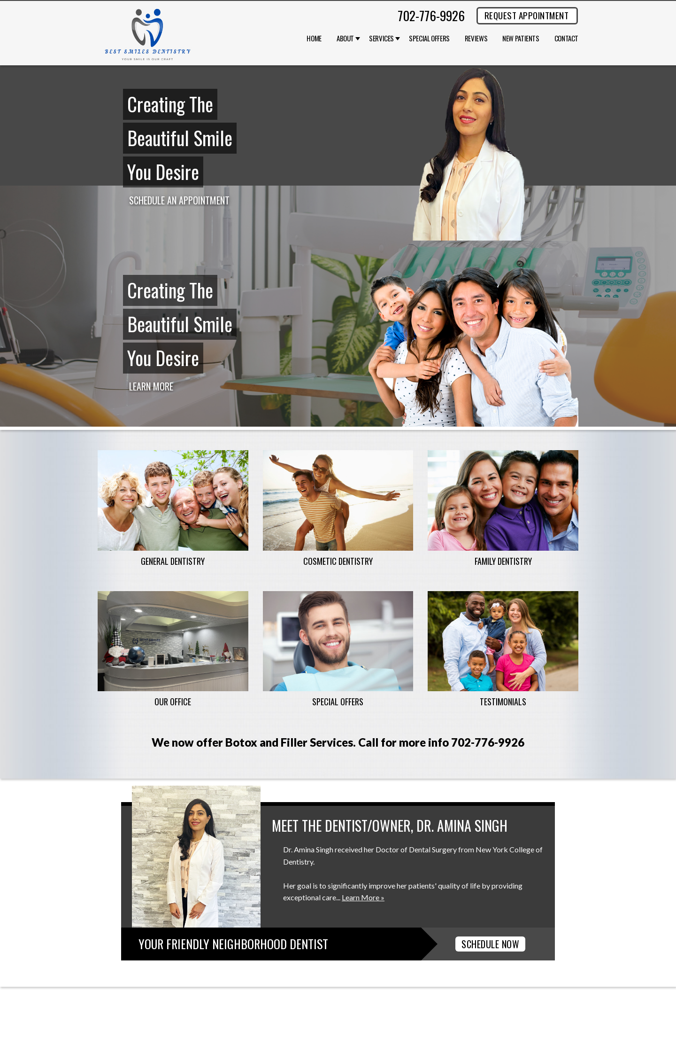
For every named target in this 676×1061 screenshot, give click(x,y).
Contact (566, 38)
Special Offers (429, 38)
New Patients (520, 38)
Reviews (476, 38)
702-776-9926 (431, 15)
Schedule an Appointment (179, 200)
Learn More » (363, 897)
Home (314, 38)
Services (381, 38)
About (345, 38)
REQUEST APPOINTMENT (526, 15)
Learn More (151, 386)
